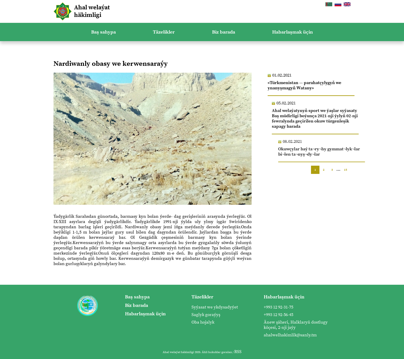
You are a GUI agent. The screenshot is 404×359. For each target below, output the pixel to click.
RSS (238, 351)
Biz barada (223, 32)
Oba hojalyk (202, 322)
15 (345, 170)
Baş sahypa (103, 32)
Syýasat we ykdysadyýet (214, 307)
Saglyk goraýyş (205, 314)
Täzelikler (164, 32)
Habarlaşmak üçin (292, 32)
